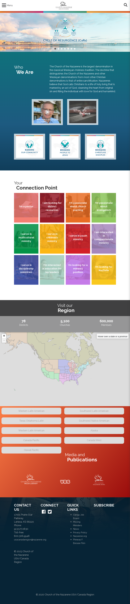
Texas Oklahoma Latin (31, 420)
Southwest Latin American (94, 411)
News (76, 529)
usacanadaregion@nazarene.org (30, 539)
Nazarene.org (80, 536)
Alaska (94, 430)
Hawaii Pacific (31, 450)
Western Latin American (31, 411)
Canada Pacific (31, 440)
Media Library (31, 479)
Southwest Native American (94, 420)
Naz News (99, 479)
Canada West (94, 440)
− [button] (4, 340)
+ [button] (4, 336)
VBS (65, 479)
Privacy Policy (80, 532)
